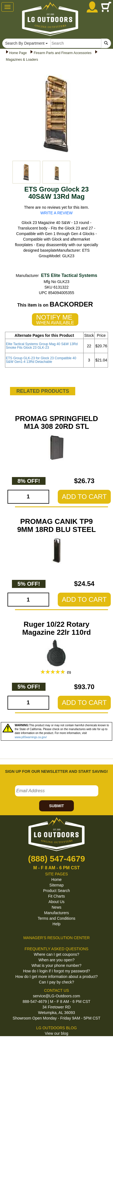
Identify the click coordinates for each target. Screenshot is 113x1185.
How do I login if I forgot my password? (56, 971)
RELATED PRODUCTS (42, 391)
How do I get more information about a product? (56, 976)
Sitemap (56, 885)
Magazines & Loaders (22, 60)
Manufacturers (56, 913)
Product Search (56, 890)
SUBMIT (56, 806)
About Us (57, 901)
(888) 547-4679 (56, 858)
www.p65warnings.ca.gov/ (31, 737)
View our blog (56, 1033)
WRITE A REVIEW (57, 213)
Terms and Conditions (56, 918)
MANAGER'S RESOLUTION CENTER (56, 938)
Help (56, 924)
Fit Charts (56, 896)
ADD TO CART (84, 496)
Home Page (18, 53)
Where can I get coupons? (56, 954)
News (56, 907)
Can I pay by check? (56, 982)
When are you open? (57, 960)
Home (56, 879)
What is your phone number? (57, 965)
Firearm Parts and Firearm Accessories (62, 53)
